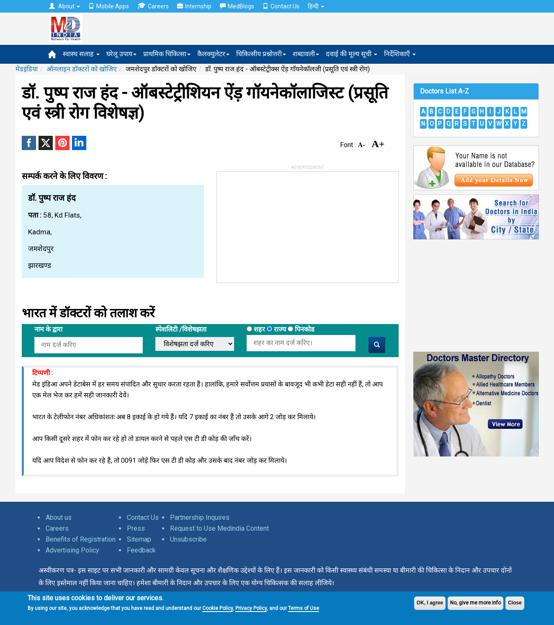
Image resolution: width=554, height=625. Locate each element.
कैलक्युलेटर (213, 54)
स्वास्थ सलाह (81, 54)
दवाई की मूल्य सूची (351, 54)
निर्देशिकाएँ (400, 54)
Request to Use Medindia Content (219, 528)
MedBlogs (237, 6)
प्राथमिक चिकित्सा (167, 54)
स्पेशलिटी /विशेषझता (180, 329)
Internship (194, 6)
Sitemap (139, 539)
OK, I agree (430, 603)
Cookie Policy (217, 608)
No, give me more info (475, 603)
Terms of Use (303, 608)
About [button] (64, 6)
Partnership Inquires (199, 517)
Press (136, 528)
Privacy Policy (251, 608)
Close (515, 603)
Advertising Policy (72, 550)
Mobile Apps (108, 6)
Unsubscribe (188, 539)
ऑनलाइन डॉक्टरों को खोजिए (81, 69)
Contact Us (281, 6)
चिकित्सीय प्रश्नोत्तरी (261, 54)
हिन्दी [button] (316, 6)
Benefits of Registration (81, 539)
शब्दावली (306, 54)
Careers (153, 6)
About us (59, 517)
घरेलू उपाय (121, 54)
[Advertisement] (280, 224)
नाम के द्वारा (48, 329)
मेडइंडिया (26, 69)
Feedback (141, 550)
